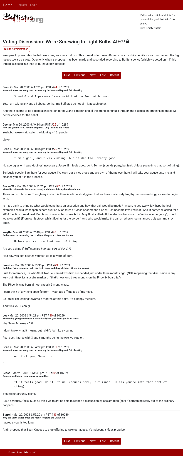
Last (103, 75)
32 (54, 373)
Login (33, 5)
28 (54, 232)
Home (8, 5)
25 (54, 124)
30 (51, 315)
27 (58, 186)
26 (55, 149)
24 (55, 87)
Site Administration (16, 49)
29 (56, 265)
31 (55, 347)
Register (22, 5)
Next (93, 75)
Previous (79, 75)
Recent (114, 75)
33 (55, 414)
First (67, 75)
